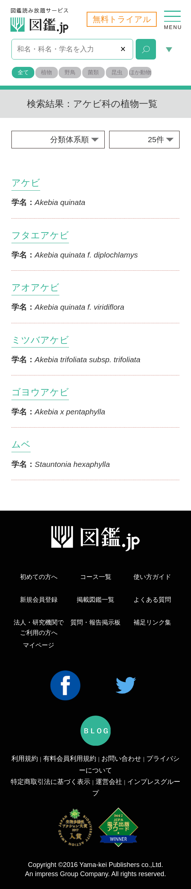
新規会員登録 (39, 599)
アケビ (25, 182)
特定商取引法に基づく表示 (50, 781)
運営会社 (109, 781)
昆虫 (116, 72)
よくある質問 (152, 599)
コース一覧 (95, 576)
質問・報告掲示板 (95, 622)
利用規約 (24, 758)
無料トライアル (122, 19)
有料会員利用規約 (69, 758)
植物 (46, 72)
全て (23, 72)
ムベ (21, 444)
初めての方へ (39, 576)
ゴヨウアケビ (40, 392)
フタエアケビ (40, 235)
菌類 (93, 72)
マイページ (38, 645)
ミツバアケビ (40, 340)
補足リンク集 (152, 622)
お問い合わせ (121, 758)
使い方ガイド (152, 576)
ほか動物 (140, 72)
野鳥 (70, 72)
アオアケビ (35, 287)
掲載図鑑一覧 (95, 599)
